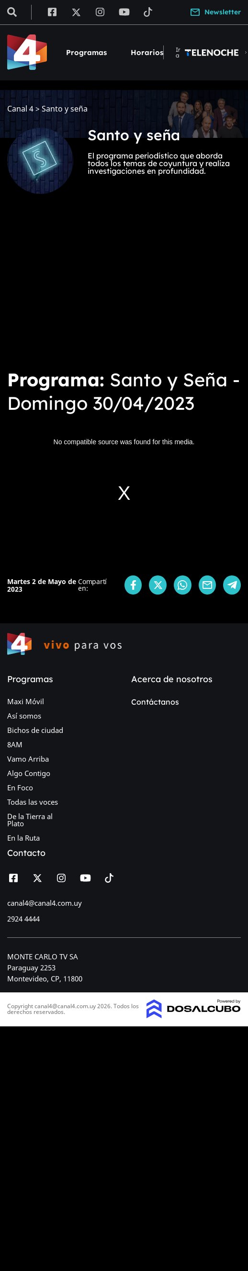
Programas (86, 52)
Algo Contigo (28, 773)
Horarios (147, 52)
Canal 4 (20, 108)
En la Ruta (23, 838)
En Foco (20, 787)
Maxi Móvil (25, 701)
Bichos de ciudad (35, 730)
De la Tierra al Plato (30, 819)
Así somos (24, 715)
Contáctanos (155, 702)
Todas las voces (32, 802)
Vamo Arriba (28, 759)
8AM (15, 744)
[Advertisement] (94, 288)
